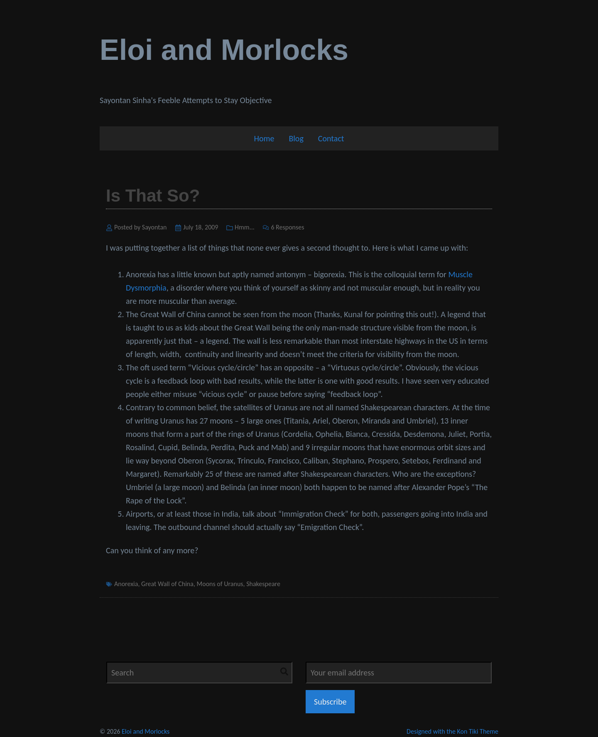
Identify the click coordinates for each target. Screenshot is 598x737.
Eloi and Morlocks (224, 50)
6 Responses (287, 227)
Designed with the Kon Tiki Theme (452, 731)
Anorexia (126, 584)
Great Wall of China (167, 584)
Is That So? (153, 195)
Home (264, 138)
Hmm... (245, 227)
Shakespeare (263, 584)
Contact (331, 138)
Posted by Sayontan (140, 227)
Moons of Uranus (220, 584)
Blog (296, 138)
